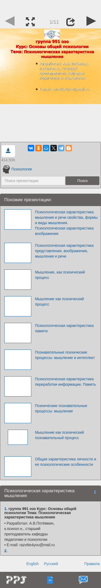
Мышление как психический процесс (59, 301)
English (32, 564)
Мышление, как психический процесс (60, 275)
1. (6, 509)
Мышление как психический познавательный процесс (59, 435)
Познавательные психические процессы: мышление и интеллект (65, 355)
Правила (92, 564)
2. (6, 551)
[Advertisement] (51, 6)
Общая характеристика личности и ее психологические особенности (65, 462)
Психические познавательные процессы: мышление (61, 408)
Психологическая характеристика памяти (64, 328)
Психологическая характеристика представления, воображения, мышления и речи (64, 250)
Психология (17, 169)
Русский (51, 564)
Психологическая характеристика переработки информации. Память (65, 382)
